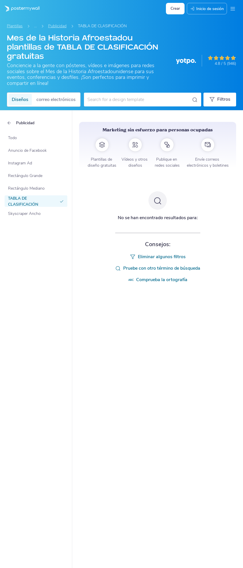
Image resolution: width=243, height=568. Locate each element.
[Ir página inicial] (20, 8)
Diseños (20, 99)
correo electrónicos (56, 99)
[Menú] (232, 8)
